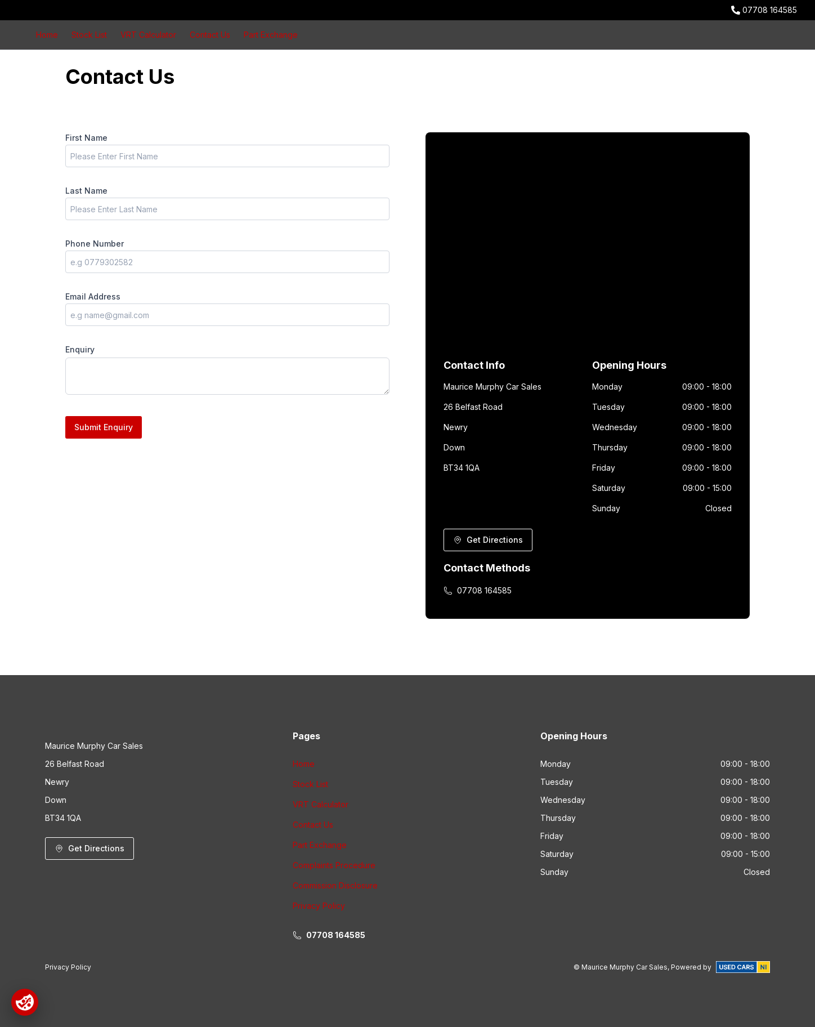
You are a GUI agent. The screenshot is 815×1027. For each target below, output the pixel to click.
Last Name (86, 190)
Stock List (89, 34)
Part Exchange (271, 34)
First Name (86, 137)
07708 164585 (769, 10)
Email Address (92, 296)
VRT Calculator (148, 34)
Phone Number (94, 243)
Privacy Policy (319, 905)
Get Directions (488, 539)
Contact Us (210, 34)
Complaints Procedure (334, 865)
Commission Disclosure (335, 885)
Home (47, 34)
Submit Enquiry (103, 427)
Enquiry (80, 349)
